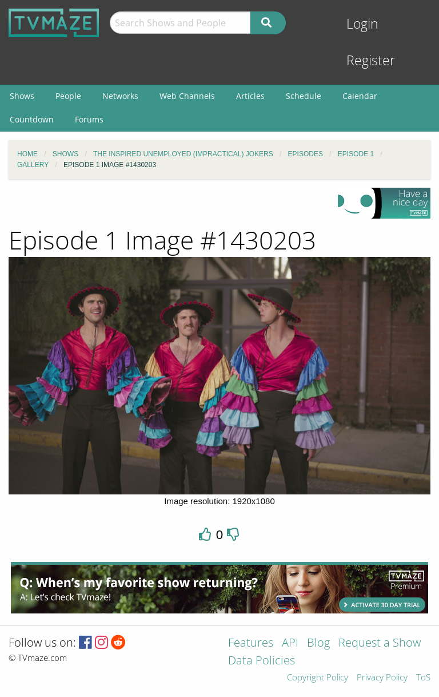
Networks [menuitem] (120, 95)
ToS (423, 678)
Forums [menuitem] (89, 119)
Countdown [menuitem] (32, 119)
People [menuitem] (68, 95)
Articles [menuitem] (250, 95)
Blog (318, 643)
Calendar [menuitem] (359, 95)
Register (370, 60)
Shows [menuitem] (22, 95)
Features (250, 643)
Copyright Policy (317, 678)
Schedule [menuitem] (303, 95)
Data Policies (261, 661)
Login (362, 24)
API (290, 643)
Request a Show (379, 643)
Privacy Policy (382, 678)
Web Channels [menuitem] (187, 95)
